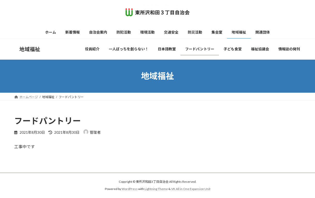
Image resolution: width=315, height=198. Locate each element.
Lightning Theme (156, 189)
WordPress (130, 189)
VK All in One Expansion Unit (190, 189)
